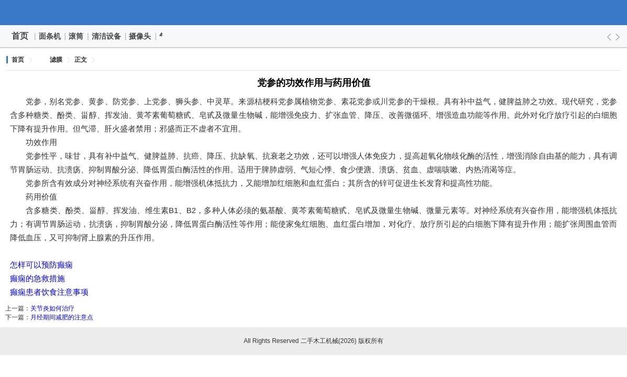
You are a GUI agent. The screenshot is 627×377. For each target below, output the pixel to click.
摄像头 (140, 36)
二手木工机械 (314, 12)
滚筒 (76, 36)
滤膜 (56, 59)
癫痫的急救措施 (37, 278)
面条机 (50, 36)
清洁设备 (107, 36)
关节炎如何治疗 (52, 308)
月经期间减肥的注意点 (61, 317)
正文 (80, 59)
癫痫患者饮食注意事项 (49, 291)
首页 (20, 35)
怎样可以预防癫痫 (41, 264)
